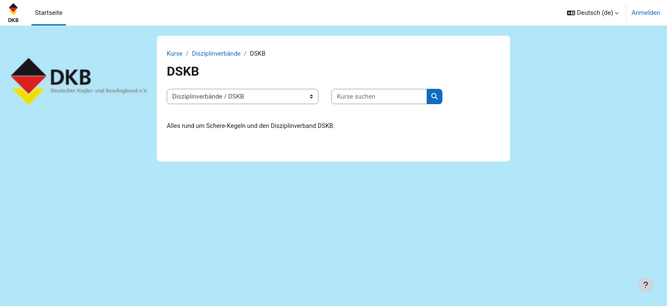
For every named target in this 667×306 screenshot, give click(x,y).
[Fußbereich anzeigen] (645, 284)
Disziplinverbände (218, 54)
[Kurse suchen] (379, 97)
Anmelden (645, 13)
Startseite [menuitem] (49, 13)
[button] (593, 13)
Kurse (175, 54)
